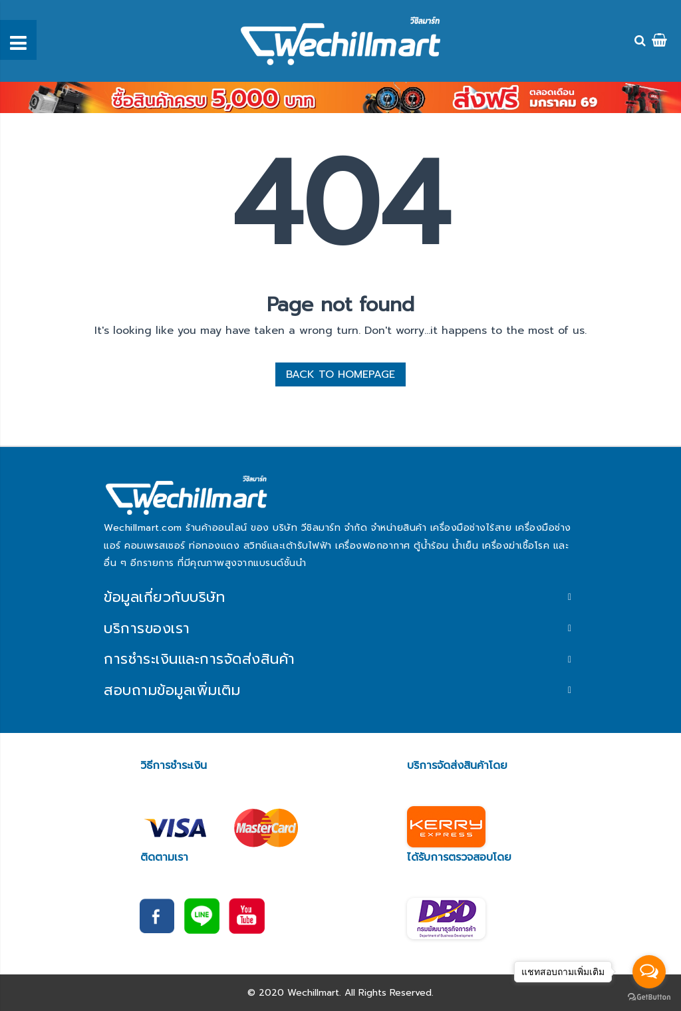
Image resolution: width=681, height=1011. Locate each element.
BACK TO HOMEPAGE (340, 374)
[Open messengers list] (649, 971)
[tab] (340, 597)
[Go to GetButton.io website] (649, 997)
